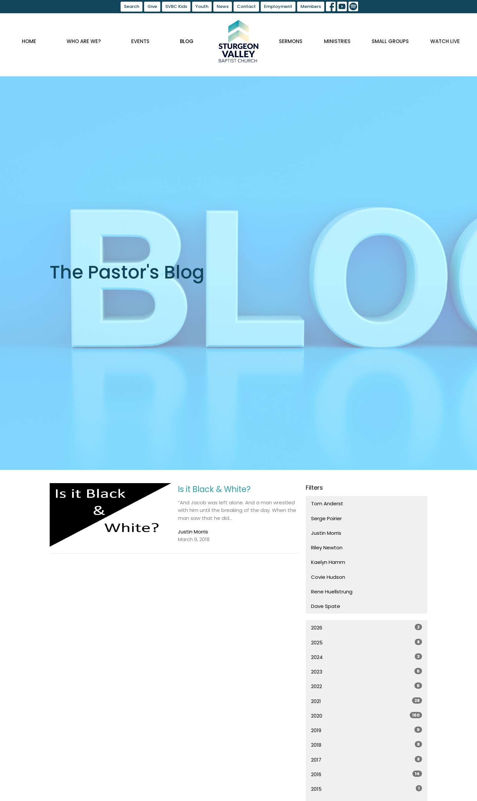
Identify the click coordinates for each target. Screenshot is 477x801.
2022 (366, 686)
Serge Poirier (326, 518)
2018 (366, 744)
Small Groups (390, 41)
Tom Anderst (327, 503)
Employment (278, 6)
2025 (366, 642)
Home (29, 41)
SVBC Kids (176, 6)
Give (152, 6)
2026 (366, 627)
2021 (366, 701)
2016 (366, 774)
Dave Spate (325, 606)
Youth (201, 6)
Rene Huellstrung (331, 591)
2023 (366, 671)
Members (310, 6)
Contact (246, 6)
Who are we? (84, 41)
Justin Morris (326, 532)
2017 (366, 759)
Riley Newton (327, 547)
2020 (366, 715)
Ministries (337, 41)
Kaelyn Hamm (328, 562)
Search (131, 6)
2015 (366, 788)
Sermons (290, 41)
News (223, 6)
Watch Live (445, 41)
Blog (186, 41)
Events (140, 41)
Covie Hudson (328, 577)
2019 (366, 730)
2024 (366, 657)
